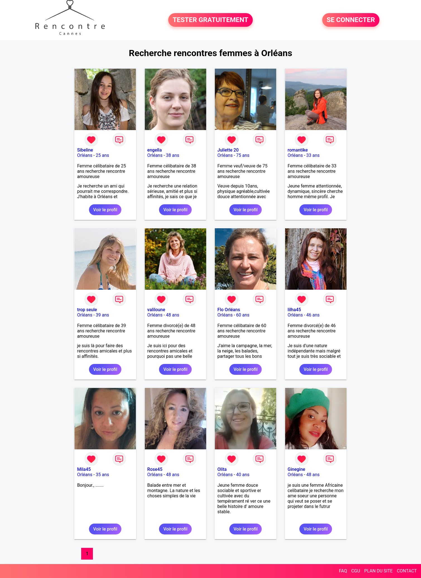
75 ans (242, 155)
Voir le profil (105, 209)
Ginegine (296, 469)
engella (154, 150)
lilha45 (294, 309)
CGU (355, 571)
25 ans (102, 155)
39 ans (102, 315)
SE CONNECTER (351, 20)
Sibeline (85, 150)
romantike (298, 150)
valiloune (156, 309)
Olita (222, 469)
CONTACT (407, 571)
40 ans (242, 474)
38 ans (172, 155)
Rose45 (154, 469)
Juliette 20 (228, 150)
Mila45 (84, 469)
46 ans (313, 315)
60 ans (242, 315)
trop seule (87, 309)
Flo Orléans (228, 309)
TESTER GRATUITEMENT (210, 20)
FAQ (343, 571)
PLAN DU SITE (378, 571)
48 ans (172, 315)
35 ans (102, 474)
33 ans (313, 155)
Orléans (84, 155)
